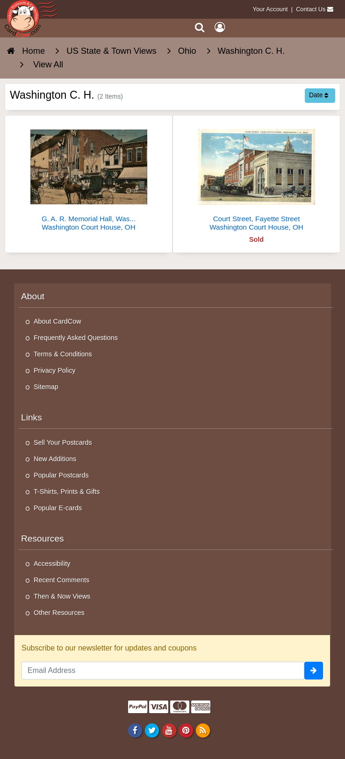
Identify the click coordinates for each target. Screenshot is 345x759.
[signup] (313, 670)
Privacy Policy (55, 370)
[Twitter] (152, 730)
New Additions (55, 459)
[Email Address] (163, 670)
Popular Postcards (61, 475)
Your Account (270, 9)
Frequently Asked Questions (76, 337)
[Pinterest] (186, 730)
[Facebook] (135, 730)
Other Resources (59, 612)
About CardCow (57, 321)
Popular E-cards (58, 508)
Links (31, 417)
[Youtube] (169, 730)
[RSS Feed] (202, 730)
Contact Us (310, 9)
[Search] (200, 27)
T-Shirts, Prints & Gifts (67, 491)
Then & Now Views (62, 596)
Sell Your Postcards (63, 442)
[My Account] (220, 27)
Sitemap (46, 386)
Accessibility (52, 563)
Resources (42, 538)
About (32, 296)
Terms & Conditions (63, 354)
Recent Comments (61, 580)
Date (318, 95)
